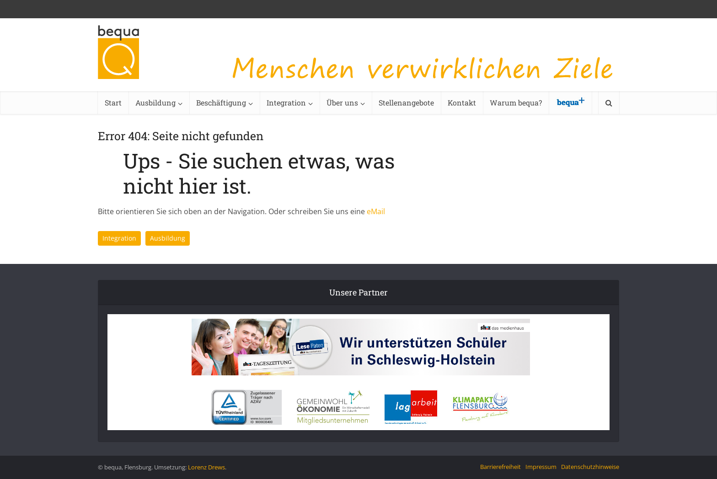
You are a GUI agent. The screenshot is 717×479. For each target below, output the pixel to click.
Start (113, 102)
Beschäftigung (221, 102)
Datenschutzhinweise (590, 467)
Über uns (342, 102)
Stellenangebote (406, 102)
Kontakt (462, 102)
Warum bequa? (516, 102)
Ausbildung (155, 102)
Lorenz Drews (206, 467)
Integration (286, 102)
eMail (376, 211)
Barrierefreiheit (500, 467)
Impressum (540, 467)
